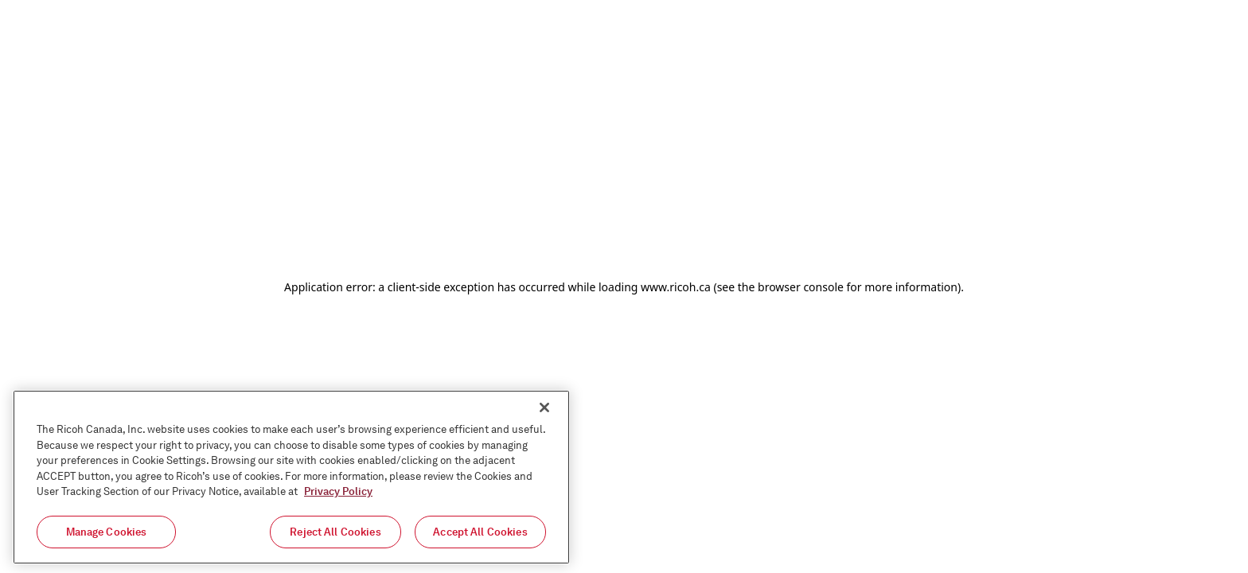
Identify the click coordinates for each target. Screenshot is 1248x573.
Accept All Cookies (480, 535)
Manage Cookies (106, 535)
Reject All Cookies (335, 535)
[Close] (544, 410)
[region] (291, 480)
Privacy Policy (338, 495)
